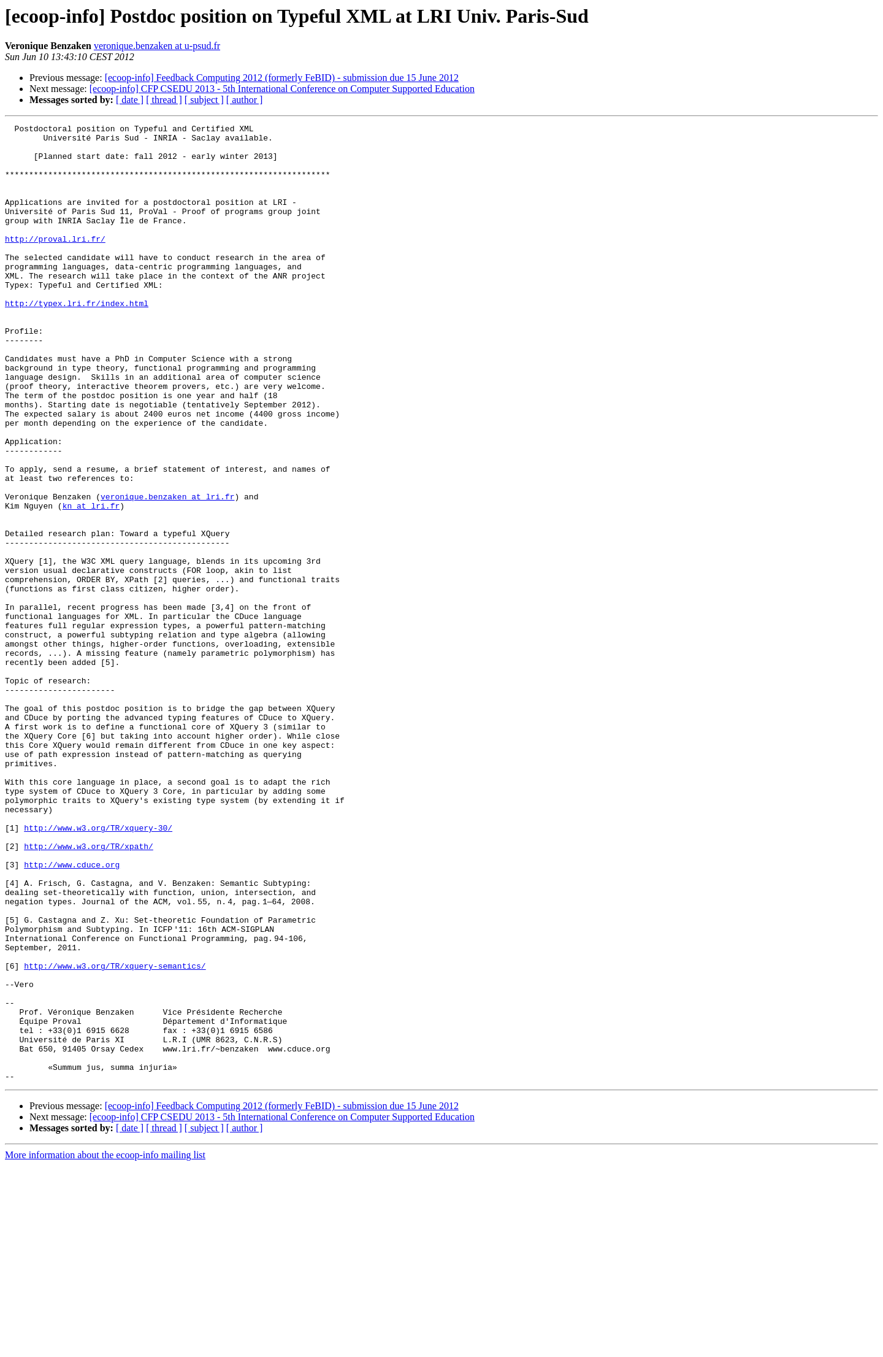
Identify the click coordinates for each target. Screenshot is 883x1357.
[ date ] (129, 99)
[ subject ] (204, 99)
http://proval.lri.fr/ (55, 262)
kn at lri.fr (91, 582)
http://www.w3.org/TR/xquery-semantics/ (114, 1134)
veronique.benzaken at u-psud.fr (157, 45)
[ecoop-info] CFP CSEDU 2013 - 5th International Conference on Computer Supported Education (282, 88)
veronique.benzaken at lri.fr (167, 571)
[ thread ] (164, 99)
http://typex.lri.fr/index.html (76, 339)
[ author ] (244, 99)
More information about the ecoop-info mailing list (105, 1346)
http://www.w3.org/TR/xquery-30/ (98, 969)
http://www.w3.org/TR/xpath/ (88, 991)
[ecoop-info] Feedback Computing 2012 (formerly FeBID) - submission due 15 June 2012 (282, 77)
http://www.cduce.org (72, 1013)
